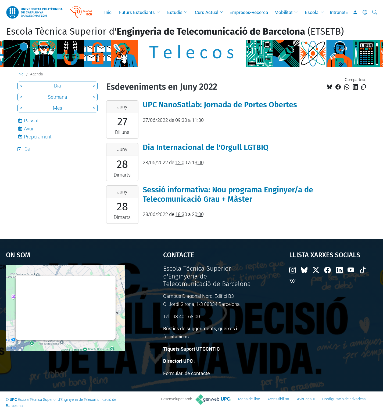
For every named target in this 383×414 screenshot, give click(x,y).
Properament (38, 137)
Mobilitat (283, 12)
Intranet (338, 12)
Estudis (174, 12)
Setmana (57, 97)
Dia (57, 86)
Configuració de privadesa (344, 399)
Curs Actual (206, 12)
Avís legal (305, 399)
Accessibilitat (278, 399)
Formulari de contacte (186, 373)
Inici (108, 12)
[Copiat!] (363, 87)
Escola (311, 12)
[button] (159, 12)
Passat (31, 120)
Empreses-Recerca (249, 12)
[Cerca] (374, 12)
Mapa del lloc (249, 399)
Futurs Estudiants (137, 12)
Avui (28, 128)
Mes (57, 108)
